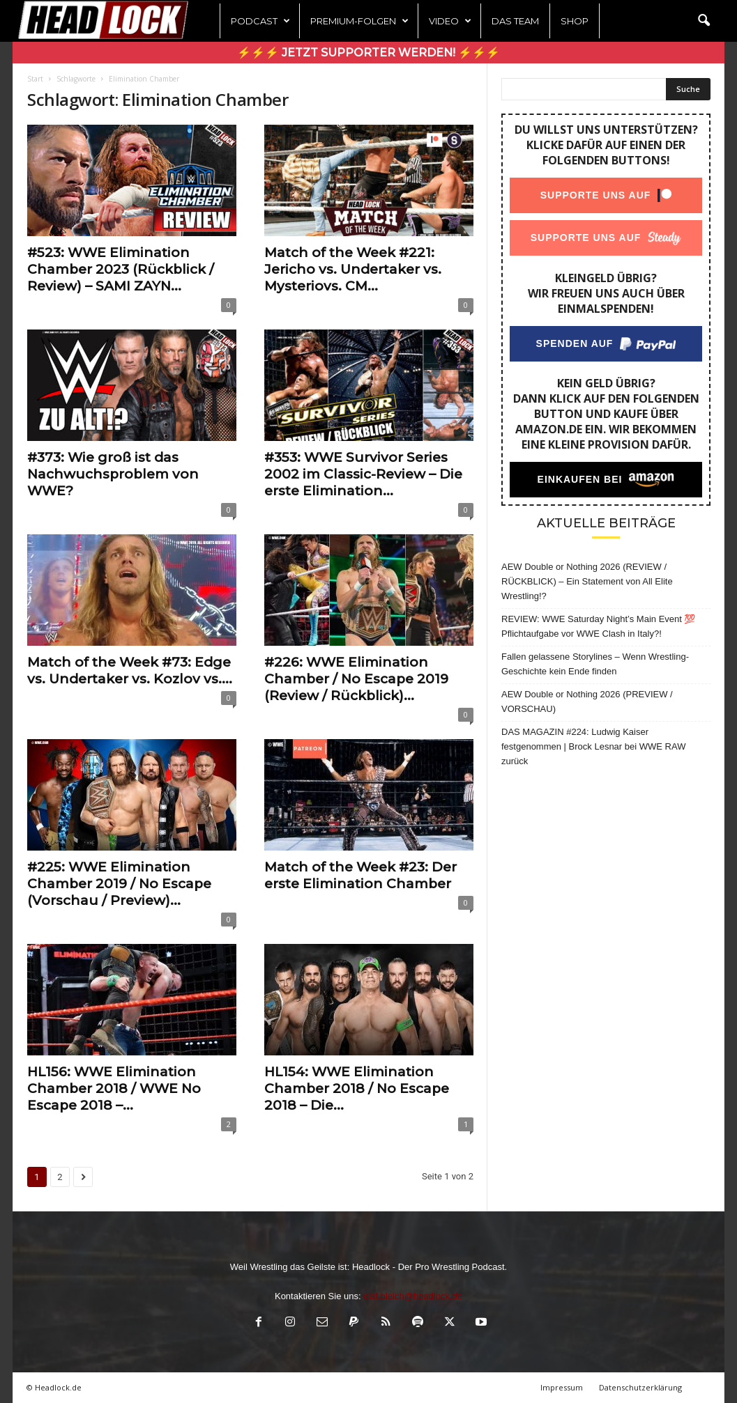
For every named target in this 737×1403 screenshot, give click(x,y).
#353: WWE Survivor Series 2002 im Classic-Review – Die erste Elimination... (363, 474)
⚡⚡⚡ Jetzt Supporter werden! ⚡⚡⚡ (368, 52)
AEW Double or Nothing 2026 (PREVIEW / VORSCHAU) (587, 701)
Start (35, 79)
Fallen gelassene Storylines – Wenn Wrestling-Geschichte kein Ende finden (595, 663)
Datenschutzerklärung (640, 1387)
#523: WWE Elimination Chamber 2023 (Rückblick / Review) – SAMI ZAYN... (120, 269)
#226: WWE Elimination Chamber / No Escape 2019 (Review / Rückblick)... (356, 679)
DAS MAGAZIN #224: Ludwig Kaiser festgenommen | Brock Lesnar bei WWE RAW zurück (593, 746)
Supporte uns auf (595, 195)
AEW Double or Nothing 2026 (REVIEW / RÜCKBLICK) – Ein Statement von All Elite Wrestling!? (587, 581)
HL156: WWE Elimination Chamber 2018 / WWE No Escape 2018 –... (114, 1088)
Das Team (515, 20)
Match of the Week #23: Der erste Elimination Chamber (360, 875)
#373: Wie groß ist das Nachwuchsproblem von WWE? (113, 474)
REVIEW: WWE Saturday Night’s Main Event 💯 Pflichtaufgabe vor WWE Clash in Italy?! (598, 626)
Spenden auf (575, 343)
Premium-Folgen (359, 20)
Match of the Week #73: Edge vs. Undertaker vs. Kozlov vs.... (129, 670)
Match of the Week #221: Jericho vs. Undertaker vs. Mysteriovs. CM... (352, 269)
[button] (703, 21)
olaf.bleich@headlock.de (412, 1296)
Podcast (260, 20)
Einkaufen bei (580, 479)
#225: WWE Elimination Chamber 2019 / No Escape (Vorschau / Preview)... (119, 883)
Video (450, 20)
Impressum (561, 1387)
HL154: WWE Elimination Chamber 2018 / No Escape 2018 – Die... (356, 1088)
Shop (574, 20)
